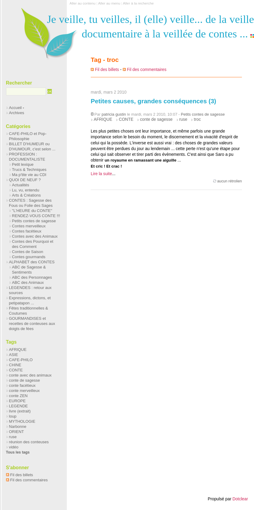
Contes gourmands (28, 257)
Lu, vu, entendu (25, 190)
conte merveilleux (24, 390)
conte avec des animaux (30, 375)
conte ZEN (18, 395)
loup (13, 416)
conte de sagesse (156, 119)
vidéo (13, 447)
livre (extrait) (20, 411)
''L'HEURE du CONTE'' (32, 210)
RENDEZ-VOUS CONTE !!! (36, 215)
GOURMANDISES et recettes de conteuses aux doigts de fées (32, 323)
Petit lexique (23, 164)
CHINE (15, 365)
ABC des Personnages (32, 277)
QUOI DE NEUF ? (25, 180)
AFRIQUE (103, 119)
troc (197, 119)
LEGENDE (18, 406)
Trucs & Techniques (29, 169)
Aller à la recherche (138, 3)
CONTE (126, 119)
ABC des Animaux (28, 282)
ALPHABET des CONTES (32, 262)
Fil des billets (107, 69)
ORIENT (16, 431)
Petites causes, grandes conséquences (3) (153, 101)
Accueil (15, 107)
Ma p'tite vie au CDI (29, 174)
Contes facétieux (26, 231)
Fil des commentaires (147, 69)
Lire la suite (101, 174)
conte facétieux (22, 385)
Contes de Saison (27, 251)
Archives (16, 113)
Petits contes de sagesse (203, 114)
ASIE (13, 354)
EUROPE (17, 401)
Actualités (20, 185)
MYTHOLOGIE (22, 421)
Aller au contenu (82, 3)
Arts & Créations (26, 195)
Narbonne (17, 426)
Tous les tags (18, 452)
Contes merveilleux (29, 226)
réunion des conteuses (29, 442)
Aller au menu (109, 3)
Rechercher (19, 82)
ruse (183, 119)
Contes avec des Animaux (35, 236)
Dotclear (240, 499)
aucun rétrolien (229, 181)
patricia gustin (114, 114)
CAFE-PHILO (21, 360)
